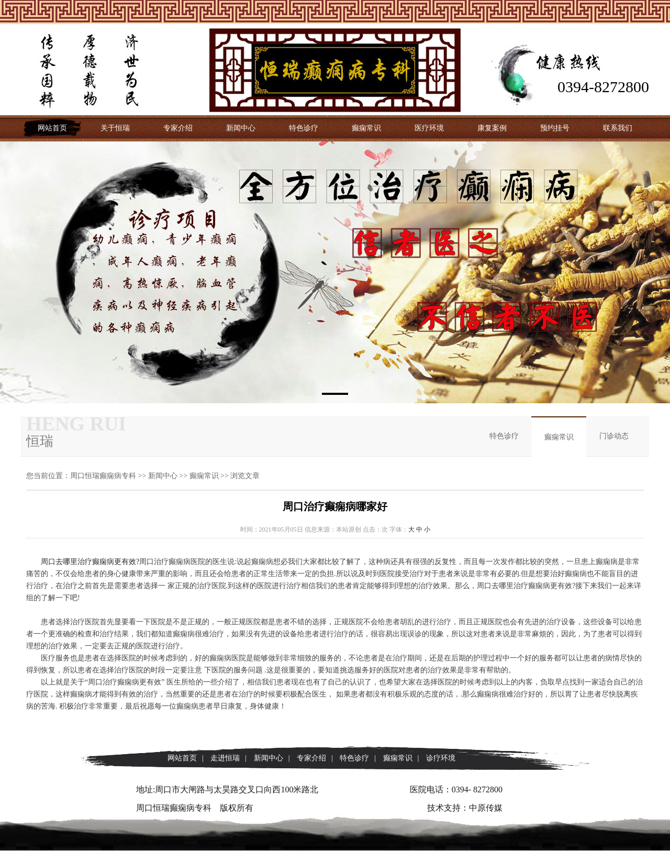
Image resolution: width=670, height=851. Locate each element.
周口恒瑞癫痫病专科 (103, 476)
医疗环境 (429, 128)
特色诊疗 (303, 128)
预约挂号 (555, 128)
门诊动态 (614, 436)
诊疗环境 (440, 758)
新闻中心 (240, 128)
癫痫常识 (366, 128)
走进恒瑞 (225, 758)
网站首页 (52, 128)
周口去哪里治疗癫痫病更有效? (90, 562)
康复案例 (492, 128)
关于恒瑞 (115, 128)
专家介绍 (178, 128)
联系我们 (617, 128)
